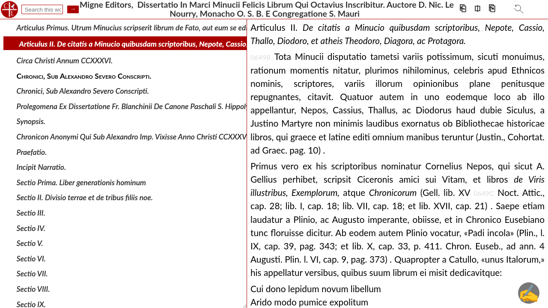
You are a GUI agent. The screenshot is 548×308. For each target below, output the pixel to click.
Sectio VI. (31, 258)
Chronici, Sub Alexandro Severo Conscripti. (83, 90)
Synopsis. (31, 121)
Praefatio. (32, 151)
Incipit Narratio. (41, 167)
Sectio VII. (32, 273)
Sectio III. (31, 212)
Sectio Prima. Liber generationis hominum (81, 182)
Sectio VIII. (33, 288)
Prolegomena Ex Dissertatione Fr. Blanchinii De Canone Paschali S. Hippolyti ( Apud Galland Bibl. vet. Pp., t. (183, 106)
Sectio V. (30, 243)
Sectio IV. (31, 227)
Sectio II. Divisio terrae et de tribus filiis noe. (85, 197)
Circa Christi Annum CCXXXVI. (65, 60)
